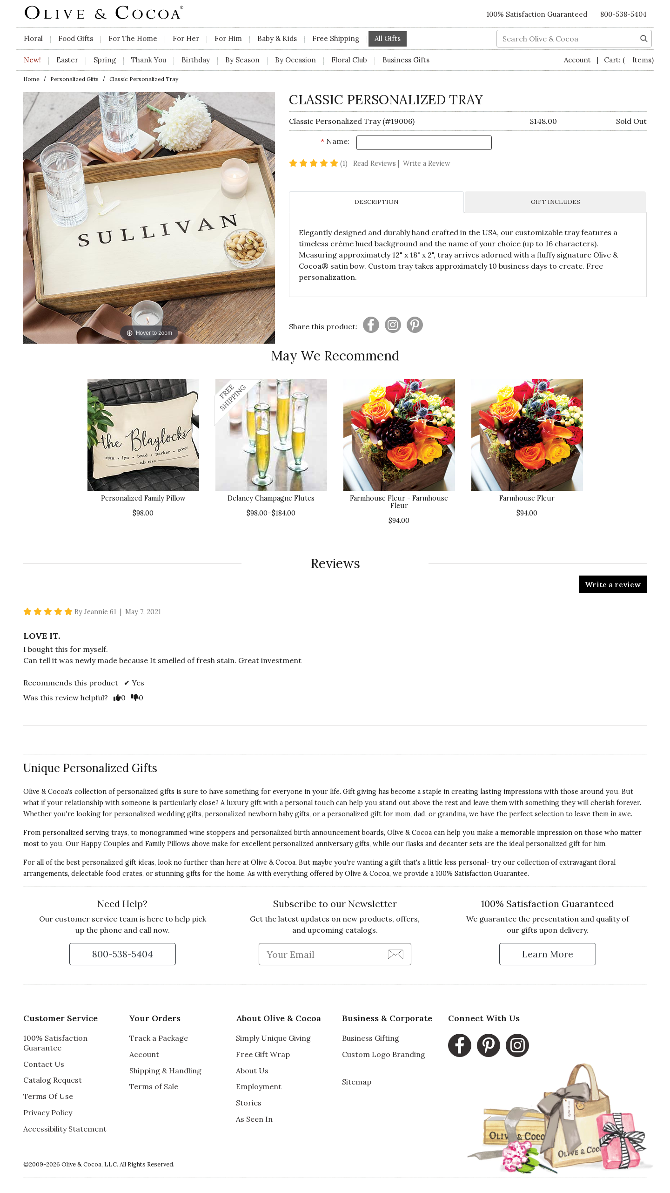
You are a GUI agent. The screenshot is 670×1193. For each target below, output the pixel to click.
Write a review (613, 584)
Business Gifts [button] (405, 59)
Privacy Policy (47, 1112)
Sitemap (356, 1081)
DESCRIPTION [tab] (376, 202)
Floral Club (349, 59)
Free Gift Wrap (263, 1054)
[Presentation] (371, 325)
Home (31, 78)
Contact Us (43, 1064)
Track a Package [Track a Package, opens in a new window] (158, 1038)
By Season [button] (242, 59)
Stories (248, 1102)
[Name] (424, 143)
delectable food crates (106, 873)
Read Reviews (377, 163)
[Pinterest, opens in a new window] (488, 1045)
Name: (335, 141)
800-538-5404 (623, 14)
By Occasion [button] (295, 59)
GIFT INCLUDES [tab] (555, 202)
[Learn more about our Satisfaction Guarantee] (547, 954)
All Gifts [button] (388, 38)
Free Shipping (335, 38)
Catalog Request (52, 1080)
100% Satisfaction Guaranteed (537, 14)
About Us (252, 1070)
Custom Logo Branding (383, 1054)
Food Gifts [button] (75, 38)
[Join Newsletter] (396, 953)
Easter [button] (67, 59)
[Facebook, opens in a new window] (459, 1045)
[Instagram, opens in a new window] (517, 1045)
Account (578, 59)
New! (32, 59)
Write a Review (426, 163)
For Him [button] (228, 38)
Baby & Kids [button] (277, 38)
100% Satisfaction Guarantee (55, 1042)
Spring (105, 59)
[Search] (644, 38)
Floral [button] (33, 38)
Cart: (629, 59)
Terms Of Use (48, 1096)
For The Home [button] (132, 38)
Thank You (148, 59)
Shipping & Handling (165, 1070)
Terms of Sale (153, 1086)
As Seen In (254, 1119)
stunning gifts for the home (199, 873)
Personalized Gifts (74, 78)
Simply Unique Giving (273, 1038)
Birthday (195, 59)
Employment (258, 1086)
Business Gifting (370, 1038)
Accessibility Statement (65, 1128)
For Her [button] (186, 38)
